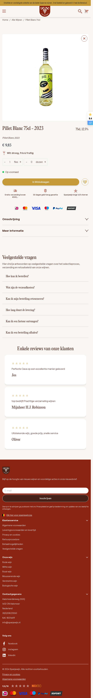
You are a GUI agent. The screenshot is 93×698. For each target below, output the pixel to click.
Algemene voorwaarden (14, 525)
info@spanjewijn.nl (11, 622)
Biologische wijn (10, 585)
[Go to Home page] (44, 11)
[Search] (80, 11)
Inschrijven (45, 498)
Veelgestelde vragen (12, 548)
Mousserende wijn (11, 576)
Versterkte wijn (9, 581)
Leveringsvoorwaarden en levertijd (19, 530)
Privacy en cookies (11, 534)
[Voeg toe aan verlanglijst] (85, 181)
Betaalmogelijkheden (12, 544)
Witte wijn (7, 567)
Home (5, 20)
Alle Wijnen (17, 20)
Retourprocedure (10, 539)
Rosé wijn (6, 571)
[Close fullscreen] (84, 38)
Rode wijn (7, 562)
